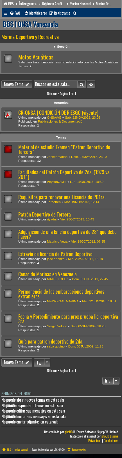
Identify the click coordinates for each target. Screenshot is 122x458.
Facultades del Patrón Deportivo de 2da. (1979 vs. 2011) (64, 174)
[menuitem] (15, 13)
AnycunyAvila (56, 181)
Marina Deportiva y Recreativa (30, 37)
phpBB (69, 432)
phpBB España (109, 436)
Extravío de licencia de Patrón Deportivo (55, 253)
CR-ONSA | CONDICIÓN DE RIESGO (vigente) (58, 112)
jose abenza (55, 259)
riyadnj (52, 219)
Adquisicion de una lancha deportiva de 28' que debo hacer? (67, 234)
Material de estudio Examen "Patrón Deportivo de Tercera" (64, 149)
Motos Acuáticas (35, 57)
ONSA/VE (54, 117)
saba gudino (56, 346)
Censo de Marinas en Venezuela (47, 274)
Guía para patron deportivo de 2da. (50, 341)
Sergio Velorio (57, 326)
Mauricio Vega (57, 241)
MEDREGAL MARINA (62, 301)
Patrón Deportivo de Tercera (44, 214)
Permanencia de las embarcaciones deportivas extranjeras (61, 294)
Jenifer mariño (57, 156)
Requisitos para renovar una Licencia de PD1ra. (61, 197)
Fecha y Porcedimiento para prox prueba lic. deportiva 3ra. (68, 319)
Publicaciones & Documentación (61, 121)
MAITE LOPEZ (57, 279)
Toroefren (54, 202)
